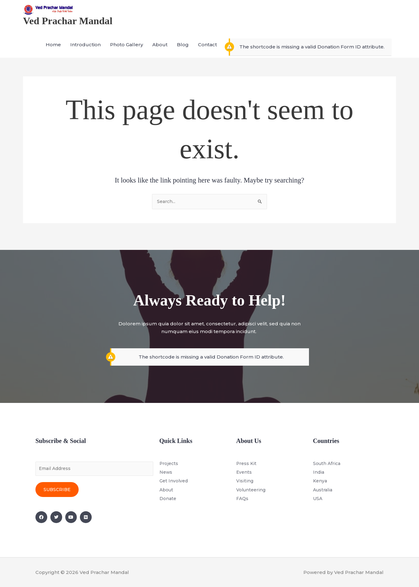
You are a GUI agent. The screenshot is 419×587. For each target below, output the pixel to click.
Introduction (85, 51)
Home (53, 51)
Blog (183, 51)
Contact (207, 51)
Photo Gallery (126, 51)
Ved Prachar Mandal (71, 26)
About (160, 51)
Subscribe (57, 489)
